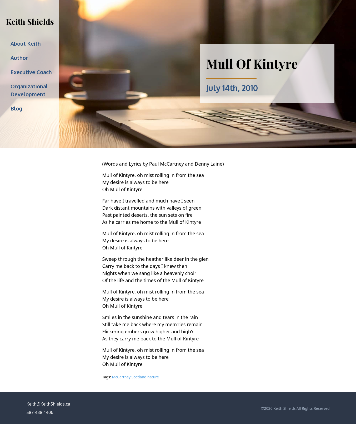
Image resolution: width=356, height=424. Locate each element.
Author (19, 57)
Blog (16, 108)
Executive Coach (31, 72)
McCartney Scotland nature (135, 376)
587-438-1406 (40, 412)
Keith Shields (30, 21)
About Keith (26, 43)
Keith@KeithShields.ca (48, 404)
